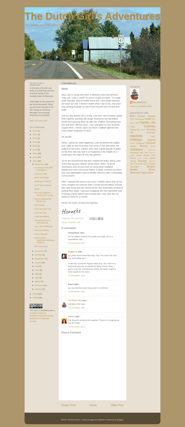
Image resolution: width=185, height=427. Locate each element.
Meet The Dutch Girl (38, 121)
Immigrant (140, 143)
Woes (144, 172)
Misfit (37, 189)
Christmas (139, 119)
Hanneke (136, 136)
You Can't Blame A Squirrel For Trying (44, 194)
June (37, 270)
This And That (41, 213)
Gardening (134, 130)
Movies (133, 146)
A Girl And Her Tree (43, 209)
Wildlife (134, 169)
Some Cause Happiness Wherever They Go (45, 240)
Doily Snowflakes (42, 216)
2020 (35, 138)
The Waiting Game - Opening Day (43, 221)
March (38, 281)
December (40, 164)
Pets (142, 153)
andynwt (101, 420)
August (38, 262)
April (37, 278)
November (40, 251)
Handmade (150, 132)
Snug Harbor (143, 158)
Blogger (120, 420)
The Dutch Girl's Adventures (92, 16)
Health (152, 136)
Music (153, 146)
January (38, 289)
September (40, 259)
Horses (132, 143)
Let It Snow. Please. (43, 185)
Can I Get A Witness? (44, 226)
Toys (132, 164)
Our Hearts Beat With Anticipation (44, 169)
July (37, 266)
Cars (132, 119)
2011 (35, 161)
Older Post (117, 405)
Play (146, 153)
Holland (151, 140)
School (133, 158)
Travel (136, 164)
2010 (35, 294)
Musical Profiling (42, 230)
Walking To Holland (43, 181)
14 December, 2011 (76, 243)
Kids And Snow (41, 246)
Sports (152, 158)
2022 (35, 131)
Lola (78, 222)
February (39, 285)
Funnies (71, 222)
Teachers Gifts (41, 174)
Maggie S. (72, 252)
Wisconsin (135, 172)
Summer (142, 160)
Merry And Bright (42, 178)
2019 (35, 142)
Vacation (151, 164)
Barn (132, 116)
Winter (152, 169)
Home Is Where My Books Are (43, 200)
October (38, 255)
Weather (151, 166)
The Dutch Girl (75, 300)
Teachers (152, 161)
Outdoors (136, 149)
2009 (35, 298)
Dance (132, 123)
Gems (143, 130)
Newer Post (68, 405)
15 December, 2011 (76, 327)
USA (145, 164)
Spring (133, 161)
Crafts (148, 119)
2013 (35, 153)
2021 (35, 134)
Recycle (147, 155)
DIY (153, 119)
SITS (153, 155)
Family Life (147, 122)
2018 (35, 146)
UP (141, 164)
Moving (143, 146)
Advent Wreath (41, 234)
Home (93, 405)
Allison (71, 316)
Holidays (136, 139)
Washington (134, 167)
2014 (35, 149)
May (37, 274)
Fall (137, 123)
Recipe (139, 155)
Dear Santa (39, 205)
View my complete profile (141, 106)
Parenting (134, 153)
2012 (35, 157)
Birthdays (141, 116)
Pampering (151, 150)
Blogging (151, 116)
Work (150, 172)
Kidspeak (150, 143)
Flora (132, 127)
